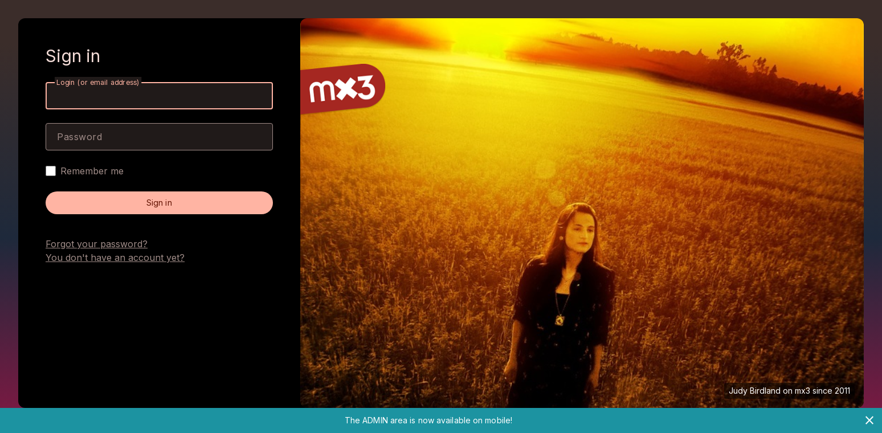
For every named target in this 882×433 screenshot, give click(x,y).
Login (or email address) (98, 82)
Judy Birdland (755, 390)
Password (79, 136)
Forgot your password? (97, 244)
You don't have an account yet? (115, 257)
